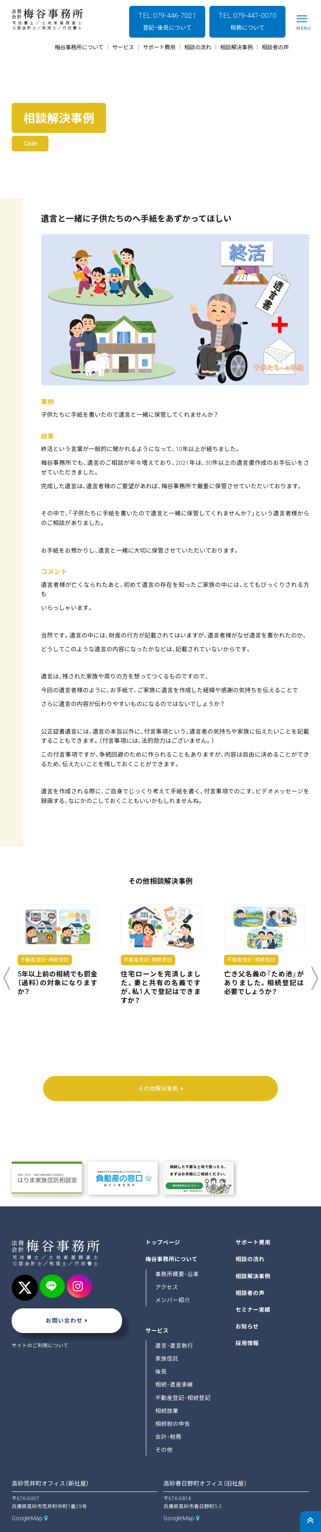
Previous (6, 978)
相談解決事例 (253, 1257)
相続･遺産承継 (174, 1366)
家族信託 (166, 1340)
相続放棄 (166, 1392)
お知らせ (247, 1308)
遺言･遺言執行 (174, 1327)
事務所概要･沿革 (177, 1255)
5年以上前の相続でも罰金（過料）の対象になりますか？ (57, 983)
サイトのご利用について (40, 1327)
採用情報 (247, 1324)
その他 (164, 1430)
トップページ (163, 1224)
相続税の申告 (172, 1405)
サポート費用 (253, 1224)
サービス (157, 1312)
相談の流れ (250, 1240)
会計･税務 (168, 1418)
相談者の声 (250, 1274)
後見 (161, 1353)
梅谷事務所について (171, 1240)
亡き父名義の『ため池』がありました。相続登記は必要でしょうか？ (264, 983)
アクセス (166, 1268)
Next (314, 978)
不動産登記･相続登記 (183, 1379)
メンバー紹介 (172, 1281)
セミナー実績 (253, 1291)
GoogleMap (27, 1499)
